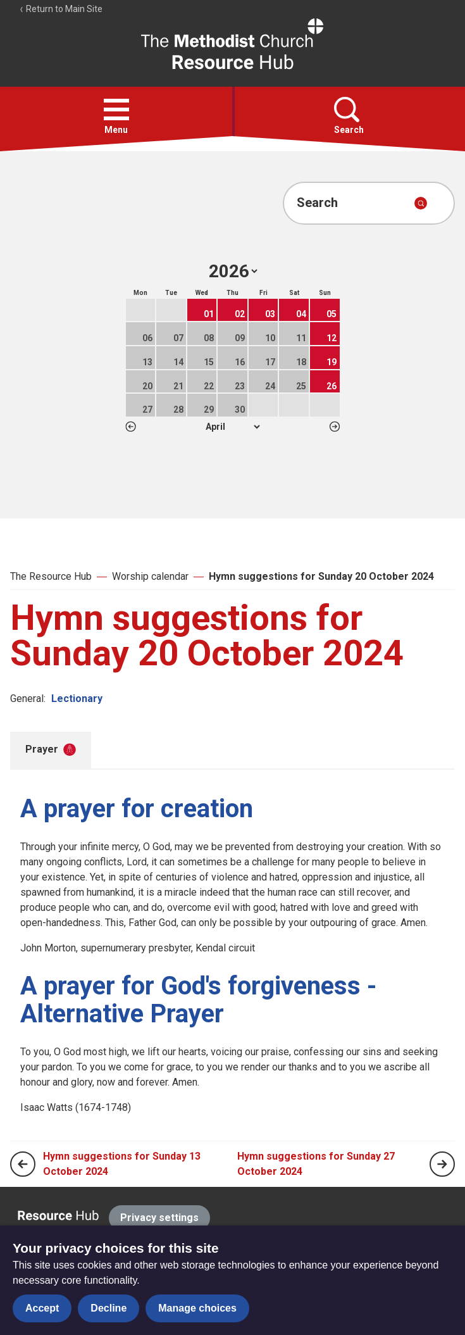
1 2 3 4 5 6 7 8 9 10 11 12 (232, 426)
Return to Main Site (60, 9)
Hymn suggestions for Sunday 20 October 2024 (321, 576)
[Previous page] (22, 1164)
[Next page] (442, 1164)
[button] (116, 109)
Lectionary (76, 699)
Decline (108, 1308)
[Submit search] (420, 203)
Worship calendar (150, 576)
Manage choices (197, 1308)
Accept (42, 1308)
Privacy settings (159, 1218)
